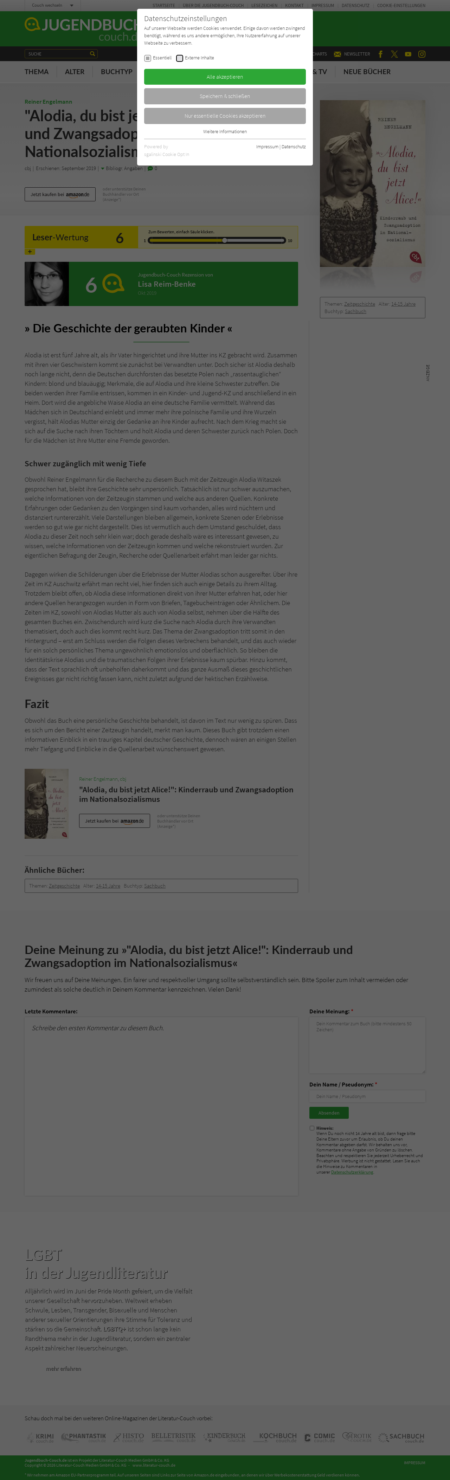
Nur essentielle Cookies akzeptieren (225, 115)
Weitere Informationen (225, 131)
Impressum (267, 146)
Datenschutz (294, 146)
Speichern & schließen (225, 95)
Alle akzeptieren (225, 76)
